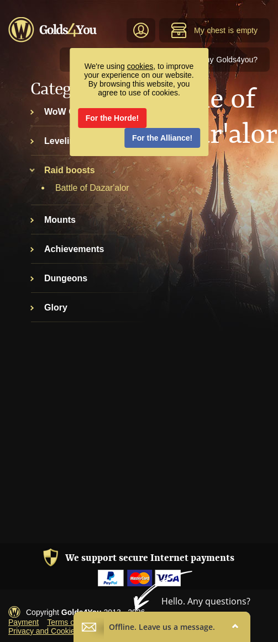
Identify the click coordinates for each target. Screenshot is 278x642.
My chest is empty (214, 30)
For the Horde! (112, 118)
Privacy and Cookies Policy (55, 631)
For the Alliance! (162, 137)
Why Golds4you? (228, 59)
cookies (140, 66)
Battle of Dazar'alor (92, 187)
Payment (23, 622)
